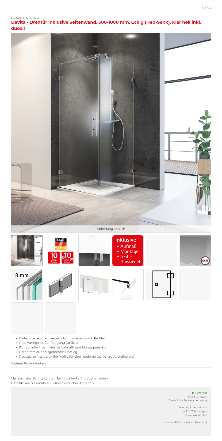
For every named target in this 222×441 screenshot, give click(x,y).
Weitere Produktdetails (28, 363)
